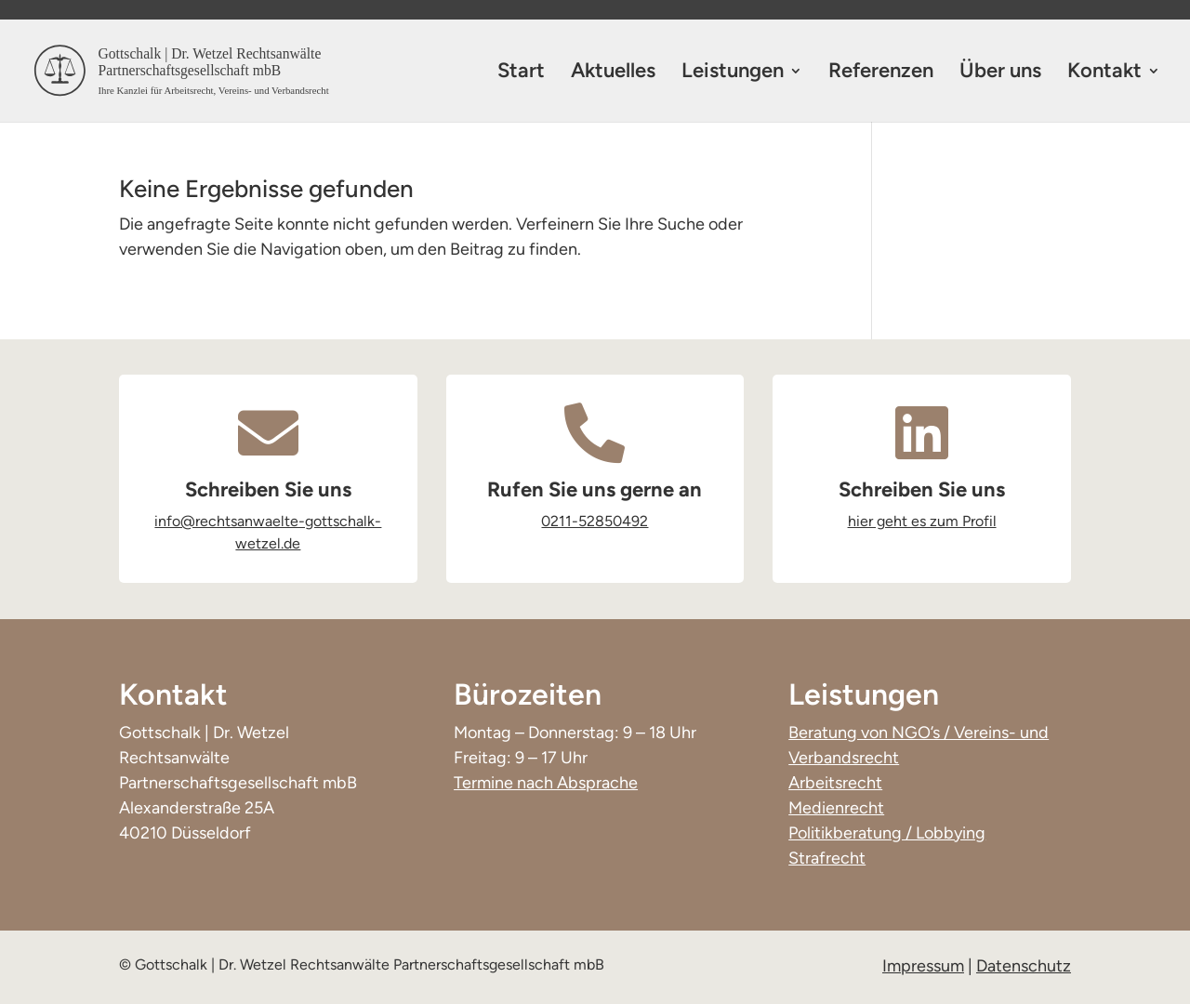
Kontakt (1104, 73)
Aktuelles (613, 73)
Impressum (923, 966)
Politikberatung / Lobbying (886, 833)
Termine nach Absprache (546, 783)
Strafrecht (827, 858)
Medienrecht (836, 808)
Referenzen (880, 73)
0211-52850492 (594, 521)
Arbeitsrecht (835, 783)
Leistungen (732, 73)
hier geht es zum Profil (922, 521)
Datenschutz (1023, 966)
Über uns (1000, 73)
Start (521, 73)
